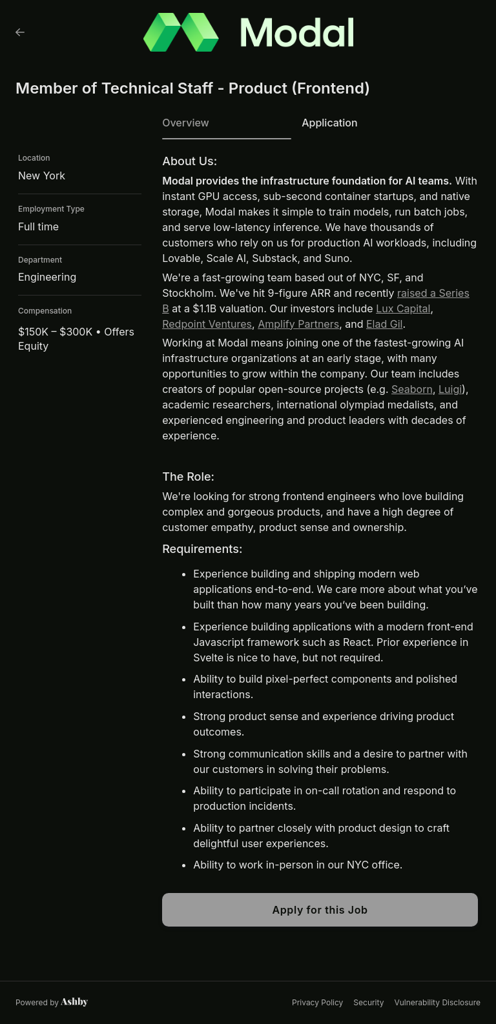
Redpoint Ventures (207, 323)
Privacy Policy (317, 1002)
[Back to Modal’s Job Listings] (20, 32)
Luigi (450, 389)
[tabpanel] (320, 540)
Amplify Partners (298, 323)
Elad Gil (384, 323)
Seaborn (412, 389)
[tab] (226, 127)
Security (368, 1002)
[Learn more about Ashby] (52, 1003)
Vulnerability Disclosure (437, 1002)
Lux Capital (403, 308)
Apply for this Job (319, 909)
